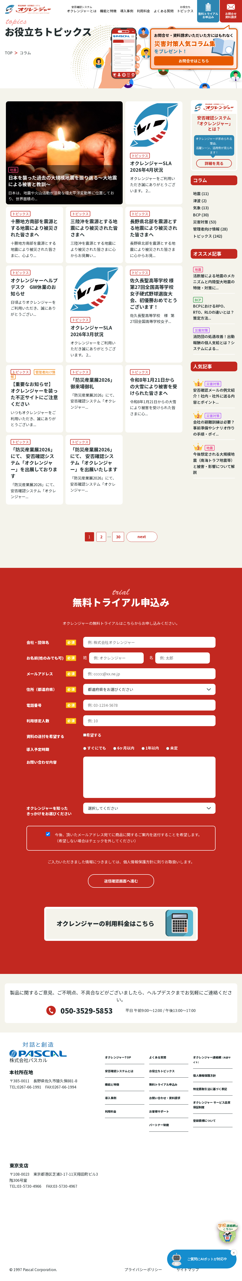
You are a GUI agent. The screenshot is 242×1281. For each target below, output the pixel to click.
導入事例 (126, 11)
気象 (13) (201, 207)
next (142, 536)
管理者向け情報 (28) (210, 229)
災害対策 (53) (204, 222)
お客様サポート (159, 1111)
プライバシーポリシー (143, 1269)
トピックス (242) (207, 236)
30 (118, 537)
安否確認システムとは (119, 1071)
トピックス (185, 9)
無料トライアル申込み (163, 1084)
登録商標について (204, 1120)
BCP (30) (201, 215)
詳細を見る (214, 163)
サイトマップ (187, 1269)
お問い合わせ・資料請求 (164, 1098)
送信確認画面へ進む (121, 881)
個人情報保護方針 (204, 1075)
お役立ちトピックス (162, 1071)
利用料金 (143, 11)
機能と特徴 (108, 11)
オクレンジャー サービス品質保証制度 (211, 1104)
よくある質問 (163, 11)
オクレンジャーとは (81, 9)
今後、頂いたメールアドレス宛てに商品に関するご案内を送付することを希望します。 (128, 838)
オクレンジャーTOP (118, 1057)
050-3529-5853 (86, 1011)
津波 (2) (200, 200)
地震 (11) (201, 193)
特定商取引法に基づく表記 (210, 1089)
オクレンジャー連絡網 (212, 1059)
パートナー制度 (159, 1125)
